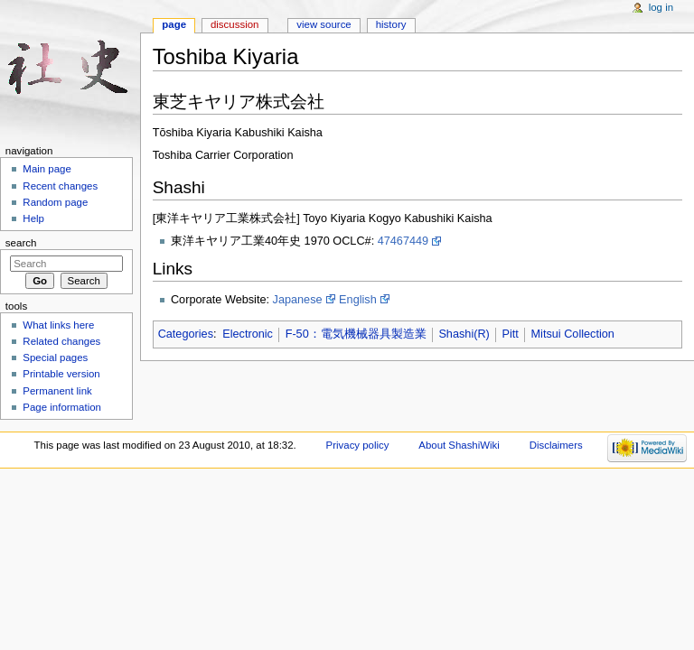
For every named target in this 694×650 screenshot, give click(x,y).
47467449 (403, 241)
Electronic (247, 334)
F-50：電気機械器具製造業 (356, 334)
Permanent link (57, 390)
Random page (55, 202)
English (358, 299)
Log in (661, 7)
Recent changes (60, 186)
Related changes (61, 341)
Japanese (298, 299)
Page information (62, 407)
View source (323, 24)
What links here (58, 325)
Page (174, 24)
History (391, 24)
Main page (47, 168)
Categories (185, 334)
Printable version (61, 373)
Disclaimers (556, 445)
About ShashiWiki (459, 445)
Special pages (55, 357)
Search (21, 242)
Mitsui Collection (572, 334)
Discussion (234, 24)
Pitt (510, 334)
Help (33, 218)
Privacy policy (357, 445)
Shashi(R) (463, 334)
